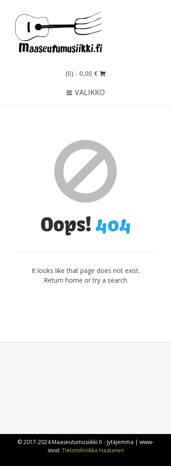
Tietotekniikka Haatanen (93, 450)
